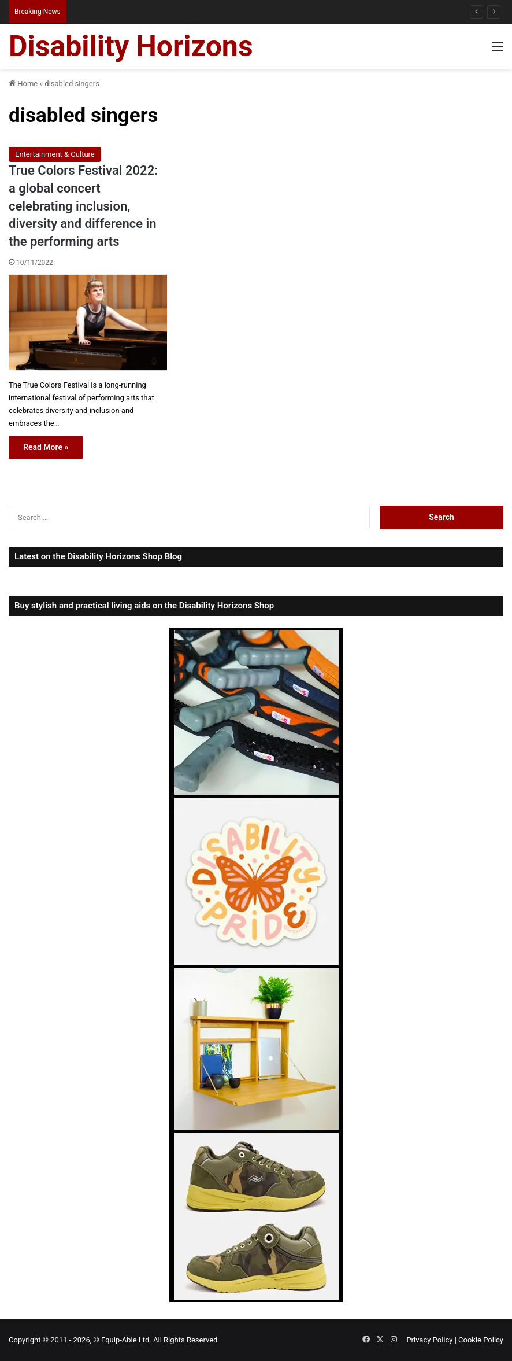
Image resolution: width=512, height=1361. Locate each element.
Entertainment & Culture (55, 154)
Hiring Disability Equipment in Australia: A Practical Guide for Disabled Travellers (194, 11)
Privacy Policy (429, 1340)
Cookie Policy (480, 1340)
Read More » (45, 447)
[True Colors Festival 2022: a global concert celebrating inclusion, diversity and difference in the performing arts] (88, 322)
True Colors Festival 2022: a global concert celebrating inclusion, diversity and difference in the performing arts (83, 206)
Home (23, 83)
